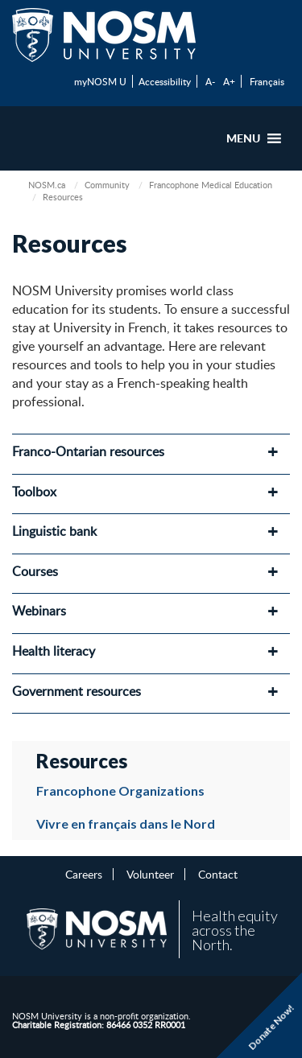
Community (107, 185)
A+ (229, 81)
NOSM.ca (46, 185)
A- (210, 81)
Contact (218, 874)
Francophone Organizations (120, 790)
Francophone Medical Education (210, 185)
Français (267, 81)
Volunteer (150, 874)
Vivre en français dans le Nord (125, 823)
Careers (83, 874)
